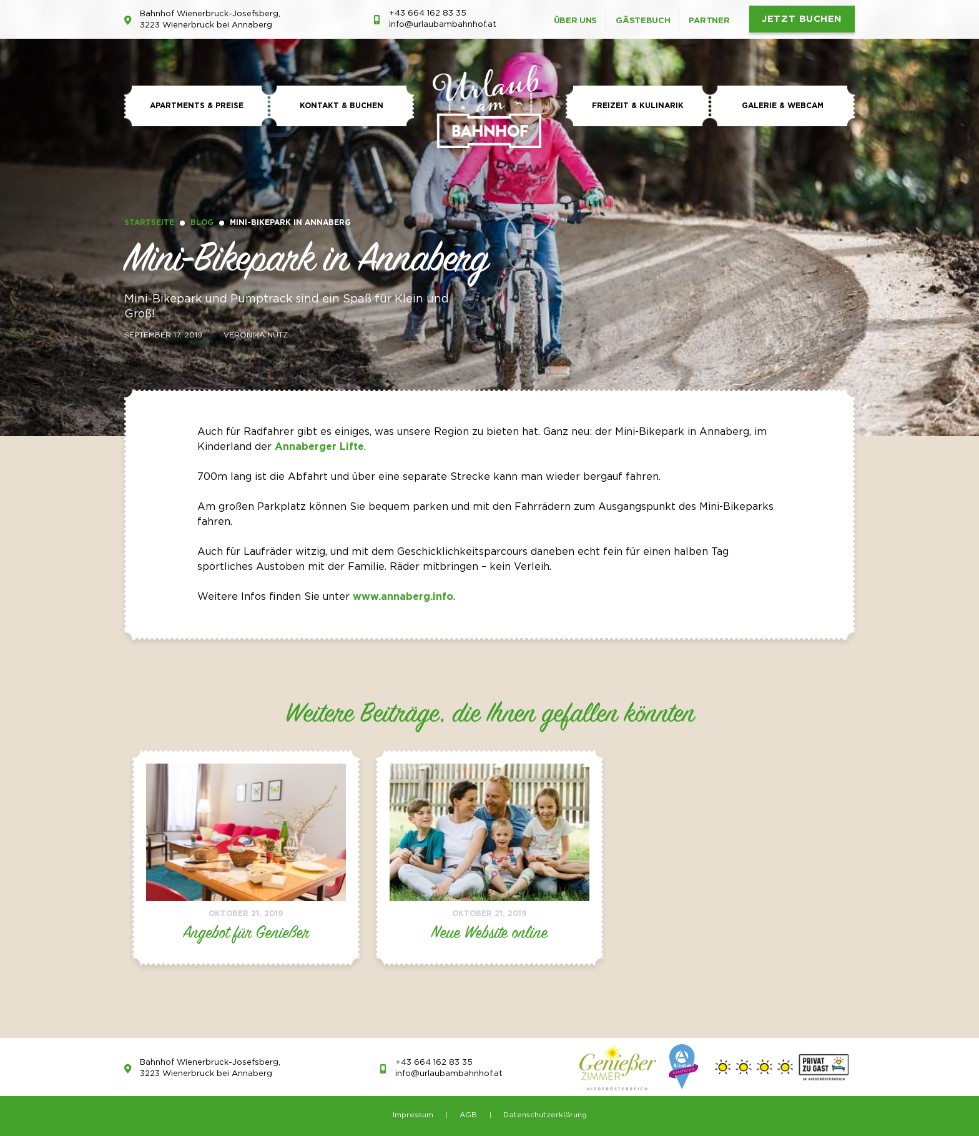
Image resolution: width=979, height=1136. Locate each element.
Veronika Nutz (256, 335)
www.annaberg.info (403, 597)
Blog (202, 222)
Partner (709, 20)
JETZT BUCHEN (802, 19)
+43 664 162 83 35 (427, 13)
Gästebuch (643, 20)
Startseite (149, 222)
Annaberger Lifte (319, 447)
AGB (468, 1115)
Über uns (576, 20)
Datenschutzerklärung (545, 1115)
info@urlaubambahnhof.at (442, 24)
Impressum (413, 1115)
